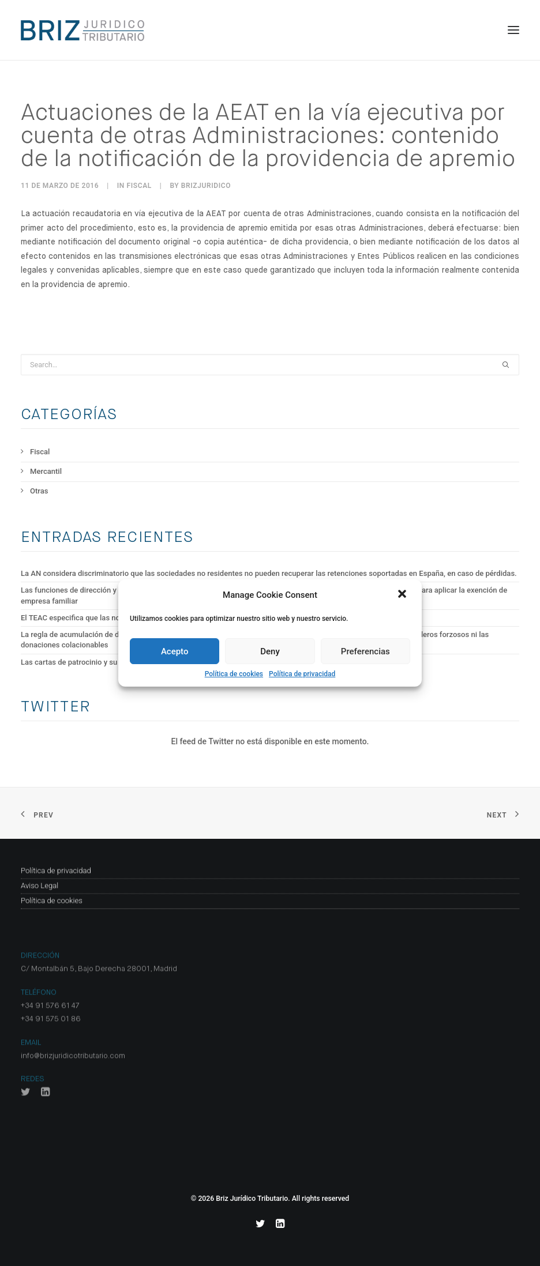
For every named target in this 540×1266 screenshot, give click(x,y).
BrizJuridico (206, 186)
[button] (403, 595)
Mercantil (46, 471)
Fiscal (139, 186)
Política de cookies (234, 674)
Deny (270, 651)
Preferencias (365, 651)
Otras (39, 491)
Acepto (175, 651)
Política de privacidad (302, 674)
